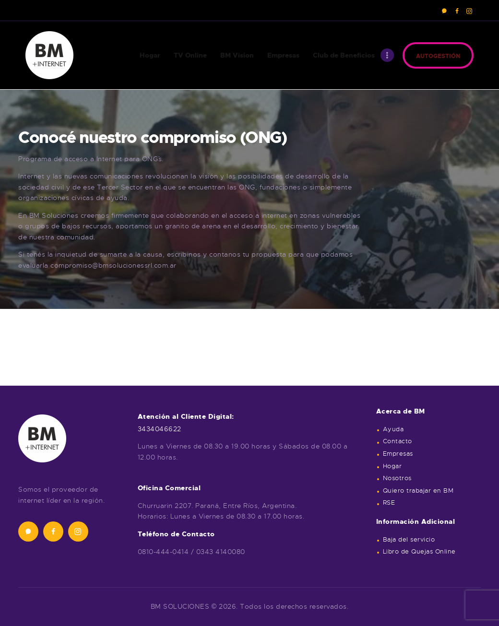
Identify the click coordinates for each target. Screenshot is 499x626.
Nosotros (397, 478)
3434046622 (159, 429)
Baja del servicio (409, 539)
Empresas (398, 454)
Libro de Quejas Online (419, 551)
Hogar (392, 466)
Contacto (397, 441)
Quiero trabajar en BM (418, 491)
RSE (389, 503)
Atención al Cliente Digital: (186, 416)
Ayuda (393, 429)
